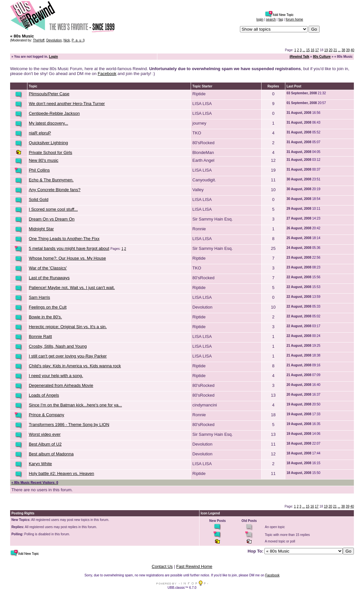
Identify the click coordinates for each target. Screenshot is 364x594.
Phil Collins (39, 170)
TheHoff (38, 40)
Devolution (54, 40)
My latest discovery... (48, 123)
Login (53, 56)
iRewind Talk (299, 56)
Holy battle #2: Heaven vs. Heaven (61, 473)
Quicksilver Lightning (48, 142)
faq (280, 19)
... (304, 50)
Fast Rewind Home (194, 566)
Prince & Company (46, 414)
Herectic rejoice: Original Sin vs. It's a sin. (68, 326)
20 (330, 50)
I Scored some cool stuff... (53, 209)
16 (312, 50)
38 (343, 50)
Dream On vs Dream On (51, 219)
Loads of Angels (44, 395)
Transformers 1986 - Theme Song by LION (69, 424)
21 (335, 50)
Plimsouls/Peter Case (49, 93)
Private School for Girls (50, 152)
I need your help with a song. (56, 375)
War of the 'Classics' (48, 268)
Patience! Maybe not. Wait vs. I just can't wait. (72, 287)
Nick (67, 40)
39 (348, 50)
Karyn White (40, 463)
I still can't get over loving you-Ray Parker (68, 356)
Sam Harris (39, 297)
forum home (294, 19)
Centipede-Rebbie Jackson (54, 113)
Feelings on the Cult (48, 307)
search (271, 19)
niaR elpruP (40, 132)
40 (352, 50)
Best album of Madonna (51, 453)
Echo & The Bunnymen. (51, 179)
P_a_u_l (78, 40)
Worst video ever (44, 434)
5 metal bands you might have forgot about (69, 248)
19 (326, 50)
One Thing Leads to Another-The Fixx (64, 238)
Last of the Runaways (49, 277)
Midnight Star (41, 228)
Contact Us (162, 566)
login (260, 19)
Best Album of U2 (45, 444)
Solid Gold (38, 199)
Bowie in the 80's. (45, 316)
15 (308, 50)
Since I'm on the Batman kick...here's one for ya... (75, 405)
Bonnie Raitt (40, 336)
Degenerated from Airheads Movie (61, 385)
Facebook (107, 73)
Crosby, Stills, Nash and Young (58, 346)
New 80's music (43, 160)
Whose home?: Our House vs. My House (67, 258)
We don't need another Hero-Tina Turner (67, 103)
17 (317, 50)
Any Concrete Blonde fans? (54, 189)
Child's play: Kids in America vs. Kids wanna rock (75, 365)
